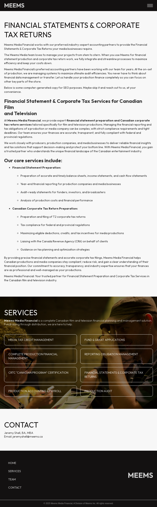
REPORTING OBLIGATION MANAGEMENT (111, 354)
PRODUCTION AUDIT (98, 391)
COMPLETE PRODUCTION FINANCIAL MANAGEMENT (33, 356)
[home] (13, 4)
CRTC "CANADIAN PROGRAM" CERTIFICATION (38, 372)
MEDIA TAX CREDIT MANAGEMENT (31, 340)
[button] (150, 5)
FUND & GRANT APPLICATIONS (105, 340)
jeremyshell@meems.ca (27, 436)
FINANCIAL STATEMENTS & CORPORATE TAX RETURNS (114, 375)
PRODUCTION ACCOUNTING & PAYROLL (34, 391)
